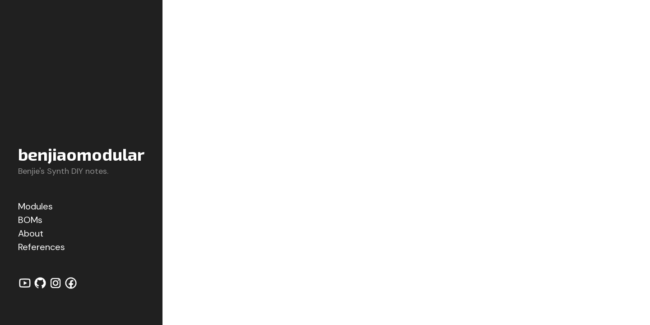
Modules (35, 206)
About (30, 233)
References (41, 247)
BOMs (30, 220)
